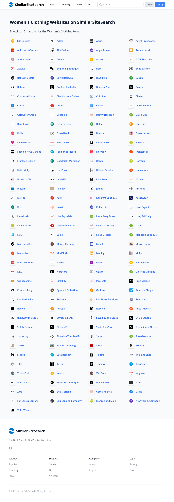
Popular (52, 4)
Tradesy (100, 364)
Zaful (138, 382)
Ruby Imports (143, 308)
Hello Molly (23, 170)
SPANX (100, 345)
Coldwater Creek (26, 114)
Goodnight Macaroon (68, 161)
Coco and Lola (104, 391)
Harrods (140, 161)
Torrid (60, 364)
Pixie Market (143, 281)
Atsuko (21, 68)
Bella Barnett (143, 68)
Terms (133, 470)
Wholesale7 (102, 382)
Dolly (20, 133)
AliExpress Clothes (27, 50)
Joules (99, 188)
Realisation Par (25, 299)
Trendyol (140, 364)
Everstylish (63, 142)
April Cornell (24, 59)
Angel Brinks (103, 50)
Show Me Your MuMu (68, 336)
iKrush (139, 179)
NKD (19, 271)
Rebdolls (61, 299)
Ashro (99, 59)
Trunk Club (23, 373)
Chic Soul (101, 96)
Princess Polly (24, 290)
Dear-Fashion (64, 124)
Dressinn (101, 133)
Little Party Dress (105, 216)
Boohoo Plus (103, 87)
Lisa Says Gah (64, 216)
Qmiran (100, 290)
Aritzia (60, 59)
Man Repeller (24, 244)
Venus (60, 373)
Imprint (93, 470)
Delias (99, 124)
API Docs (53, 475)
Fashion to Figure (66, 151)
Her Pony (62, 170)
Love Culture (24, 225)
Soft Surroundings (67, 345)
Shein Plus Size (104, 327)
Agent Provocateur (146, 41)
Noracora (62, 271)
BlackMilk (101, 77)
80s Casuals (23, 41)
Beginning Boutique (68, 68)
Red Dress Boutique (107, 299)
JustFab (21, 197)
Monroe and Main (106, 400)
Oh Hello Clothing (145, 271)
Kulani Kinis (102, 207)
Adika (60, 41)
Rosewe (100, 308)
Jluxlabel (61, 188)
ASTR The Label (144, 59)
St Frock (21, 354)
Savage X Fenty (65, 317)
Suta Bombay (64, 354)
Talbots (100, 354)
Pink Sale (101, 281)
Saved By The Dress (107, 317)
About (92, 464)
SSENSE (140, 345)
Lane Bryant (142, 207)
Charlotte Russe (26, 96)
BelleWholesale (25, 77)
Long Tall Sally (143, 216)
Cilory (99, 105)
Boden (139, 77)
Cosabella (62, 114)
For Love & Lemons (27, 400)
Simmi (99, 336)
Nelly (99, 262)
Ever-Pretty (23, 142)
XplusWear (23, 410)
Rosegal (61, 308)
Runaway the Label (27, 317)
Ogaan (99, 271)
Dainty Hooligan (105, 114)
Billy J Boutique (65, 77)
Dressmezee (142, 133)
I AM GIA (61, 179)
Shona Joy (22, 336)
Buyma (139, 87)
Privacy (133, 464)
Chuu (60, 105)
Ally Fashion (63, 50)
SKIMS (20, 345)
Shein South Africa (146, 327)
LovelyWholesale (66, 225)
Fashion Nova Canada (29, 151)
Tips (51, 470)
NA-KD (60, 262)
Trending (66, 4)
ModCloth (62, 253)
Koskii (60, 207)
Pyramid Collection (67, 290)
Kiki (19, 207)
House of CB (24, 179)
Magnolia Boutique (146, 234)
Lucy (138, 225)
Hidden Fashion (105, 170)
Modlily (100, 253)
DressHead (63, 133)
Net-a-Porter (143, 262)
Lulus (60, 234)
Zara (19, 391)
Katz (59, 197)
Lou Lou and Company (69, 400)
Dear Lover (23, 124)
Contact (53, 464)
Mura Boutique (25, 262)
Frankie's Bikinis (26, 161)
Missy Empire (143, 244)
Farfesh (140, 142)
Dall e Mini (141, 114)
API (89, 4)
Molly (139, 253)
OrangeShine (24, 281)
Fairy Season (103, 142)
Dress (139, 391)
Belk (98, 68)
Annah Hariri (143, 50)
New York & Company (148, 400)
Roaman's (141, 299)
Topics (79, 4)
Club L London (144, 105)
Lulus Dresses (103, 234)
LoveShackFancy (105, 225)
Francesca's (142, 151)
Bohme (21, 87)
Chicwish (22, 105)
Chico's (139, 96)
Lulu (19, 234)
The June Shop (144, 354)
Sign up (160, 4)
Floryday (101, 151)
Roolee (21, 308)
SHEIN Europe (25, 327)
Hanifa (100, 161)
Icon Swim (101, 179)
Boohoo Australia (66, 87)
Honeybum (142, 170)
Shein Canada (143, 317)
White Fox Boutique (68, 382)
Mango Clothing (65, 244)
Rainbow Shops (144, 290)
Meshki (100, 244)
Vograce (140, 373)
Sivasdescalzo (143, 336)
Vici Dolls (101, 373)
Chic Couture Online (68, 96)
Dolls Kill (140, 124)
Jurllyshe (140, 188)
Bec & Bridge (64, 391)
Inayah (21, 188)
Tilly (19, 364)
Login (149, 4)
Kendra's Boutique (106, 197)
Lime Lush (23, 216)
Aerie (99, 41)
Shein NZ (62, 327)
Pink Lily (61, 281)
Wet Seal (22, 382)
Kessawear (142, 197)
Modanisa (22, 253)
